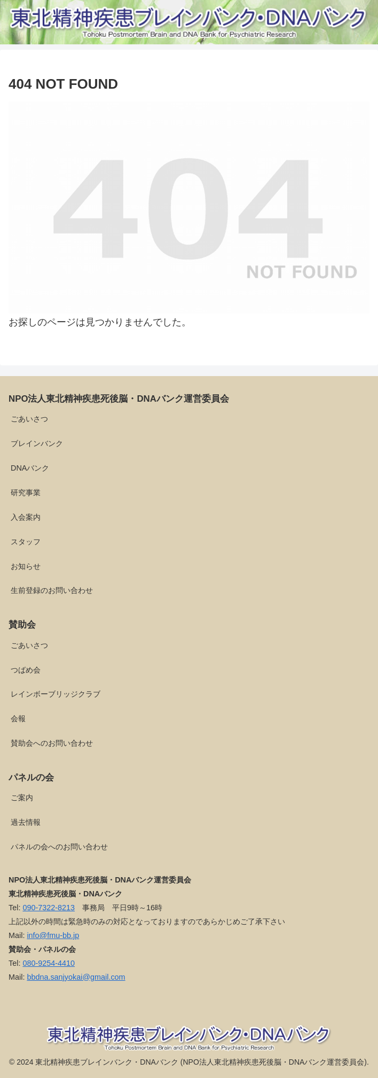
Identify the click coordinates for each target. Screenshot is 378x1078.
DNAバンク (30, 468)
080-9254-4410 (48, 963)
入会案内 (26, 517)
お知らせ (26, 566)
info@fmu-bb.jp (53, 935)
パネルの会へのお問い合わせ (59, 846)
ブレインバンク (37, 443)
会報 (18, 718)
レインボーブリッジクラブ (55, 694)
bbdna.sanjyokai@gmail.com (76, 977)
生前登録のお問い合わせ (52, 590)
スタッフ (26, 541)
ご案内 (22, 797)
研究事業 (26, 492)
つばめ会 (26, 670)
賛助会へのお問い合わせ (52, 743)
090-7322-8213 (48, 907)
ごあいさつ (29, 419)
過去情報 (26, 822)
